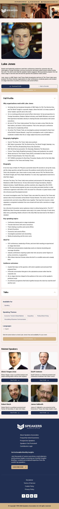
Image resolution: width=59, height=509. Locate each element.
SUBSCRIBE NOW (19, 467)
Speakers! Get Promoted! (28, 443)
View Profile (14, 380)
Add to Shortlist (44, 86)
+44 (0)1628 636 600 (34, 1)
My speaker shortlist (21, 1)
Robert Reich (6, 404)
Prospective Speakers (27, 441)
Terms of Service (29, 483)
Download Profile (15, 86)
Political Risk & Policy (43, 316)
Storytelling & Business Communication (15, 319)
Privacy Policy (29, 489)
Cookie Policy (29, 486)
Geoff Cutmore (36, 372)
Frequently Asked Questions (29, 438)
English (7, 329)
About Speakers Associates (29, 435)
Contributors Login (26, 446)
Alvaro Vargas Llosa (8, 372)
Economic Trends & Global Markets (14, 316)
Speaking (6, 305)
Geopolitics (30, 316)
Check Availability (29, 90)
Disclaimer (29, 480)
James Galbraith (37, 404)
